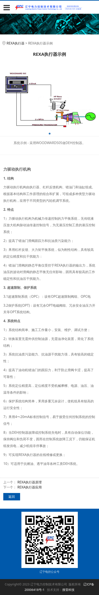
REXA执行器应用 (29, 487)
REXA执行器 (15, 43)
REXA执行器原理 (29, 482)
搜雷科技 (68, 590)
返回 (11, 496)
